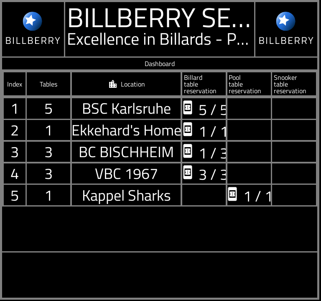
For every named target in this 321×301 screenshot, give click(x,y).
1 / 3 (204, 152)
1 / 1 (204, 130)
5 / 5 (204, 108)
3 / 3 (204, 173)
